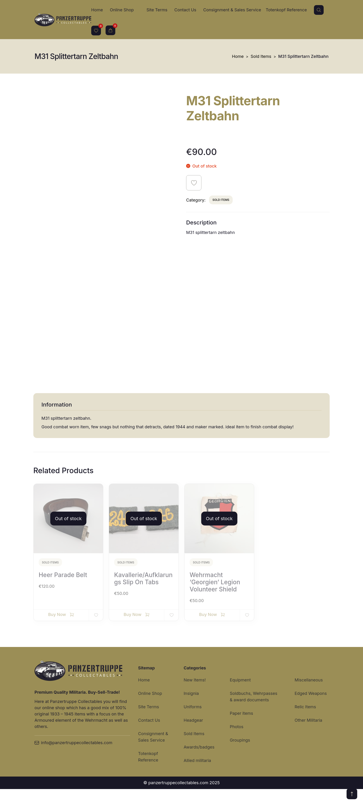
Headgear (193, 736)
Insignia (191, 709)
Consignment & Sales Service (232, 9)
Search (319, 10)
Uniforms (193, 722)
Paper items (241, 729)
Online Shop (122, 9)
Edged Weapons (310, 709)
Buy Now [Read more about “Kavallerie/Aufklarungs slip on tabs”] (132, 630)
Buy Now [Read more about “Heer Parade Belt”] (57, 630)
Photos (236, 742)
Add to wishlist (193, 182)
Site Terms (157, 9)
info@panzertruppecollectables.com (73, 758)
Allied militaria (197, 776)
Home (97, 9)
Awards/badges (199, 763)
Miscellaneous (308, 695)
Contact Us (185, 9)
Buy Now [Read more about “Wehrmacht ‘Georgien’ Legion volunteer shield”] (208, 630)
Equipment (240, 695)
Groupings (240, 756)
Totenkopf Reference (286, 9)
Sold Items (261, 56)
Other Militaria (308, 736)
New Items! (195, 695)
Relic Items (305, 722)
